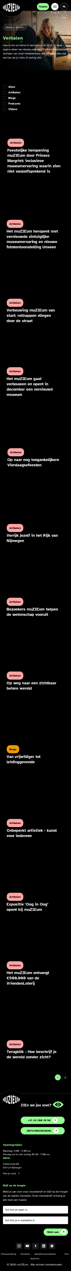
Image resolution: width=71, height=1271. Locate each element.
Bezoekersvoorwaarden (45, 1254)
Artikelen (14, 92)
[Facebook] (35, 1246)
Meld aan (56, 1232)
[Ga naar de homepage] (11, 7)
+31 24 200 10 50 (43, 1120)
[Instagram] (19, 1246)
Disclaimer (25, 1254)
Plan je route (11, 1173)
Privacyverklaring (8, 1254)
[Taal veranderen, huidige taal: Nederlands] (64, 6)
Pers (67, 1254)
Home (9, 27)
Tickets (43, 6)
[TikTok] (52, 1246)
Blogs (12, 98)
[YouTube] (27, 1246)
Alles (11, 87)
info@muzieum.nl (43, 1130)
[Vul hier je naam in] (35, 1210)
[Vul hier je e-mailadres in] (35, 1220)
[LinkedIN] (43, 1246)
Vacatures (34, 1258)
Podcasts (14, 103)
